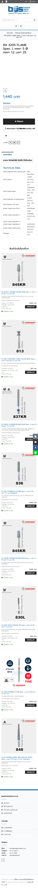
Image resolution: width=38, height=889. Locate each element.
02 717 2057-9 (14, 851)
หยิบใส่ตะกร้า (31, 307)
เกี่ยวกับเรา (7, 803)
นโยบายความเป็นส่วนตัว (11, 810)
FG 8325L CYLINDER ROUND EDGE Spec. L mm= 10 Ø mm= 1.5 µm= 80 (19, 425)
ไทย (33, 2)
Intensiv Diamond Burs (23, 33)
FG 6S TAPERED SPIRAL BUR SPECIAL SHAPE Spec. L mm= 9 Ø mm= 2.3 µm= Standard (17, 758)
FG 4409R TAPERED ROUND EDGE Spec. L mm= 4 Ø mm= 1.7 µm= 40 (19, 559)
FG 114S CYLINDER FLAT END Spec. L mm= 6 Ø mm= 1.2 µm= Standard (17, 492)
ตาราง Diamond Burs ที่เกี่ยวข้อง (17, 160)
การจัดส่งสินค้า (8, 827)
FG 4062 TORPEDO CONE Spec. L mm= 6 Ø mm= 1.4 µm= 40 (18, 693)
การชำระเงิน (7, 834)
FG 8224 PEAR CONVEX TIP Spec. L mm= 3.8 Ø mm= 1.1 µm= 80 (18, 626)
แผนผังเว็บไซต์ (8, 813)
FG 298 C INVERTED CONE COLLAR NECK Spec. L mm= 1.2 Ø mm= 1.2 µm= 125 (19, 360)
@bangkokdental (15, 855)
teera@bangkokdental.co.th (18, 848)
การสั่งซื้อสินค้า (8, 831)
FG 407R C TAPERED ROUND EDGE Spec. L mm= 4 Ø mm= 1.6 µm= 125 (19, 293)
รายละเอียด (7, 154)
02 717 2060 (13, 853)
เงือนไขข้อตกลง (8, 806)
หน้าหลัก (10, 33)
